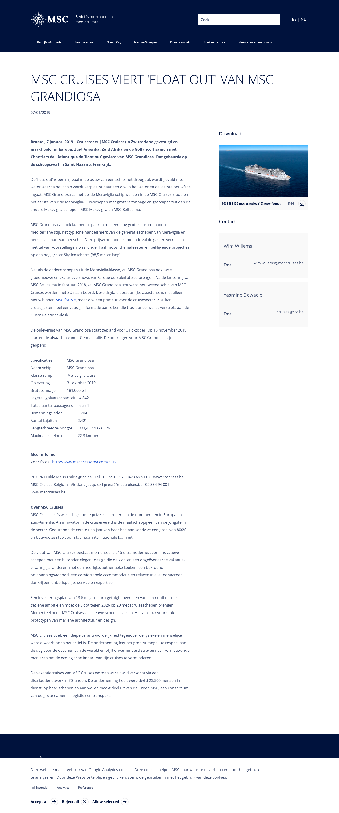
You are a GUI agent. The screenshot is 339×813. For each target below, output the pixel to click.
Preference (85, 787)
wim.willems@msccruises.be (279, 263)
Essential (42, 787)
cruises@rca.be (290, 312)
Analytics (63, 787)
